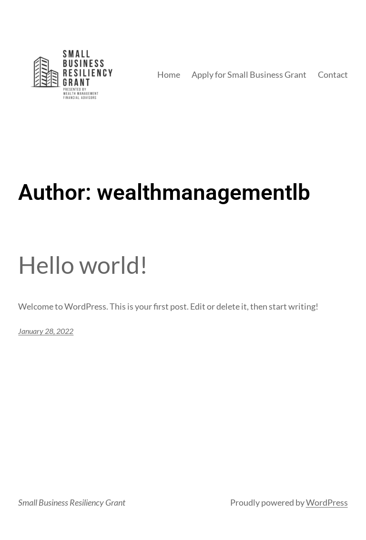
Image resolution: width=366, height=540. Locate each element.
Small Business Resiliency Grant (71, 502)
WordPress (327, 502)
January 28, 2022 (45, 330)
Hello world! (83, 265)
